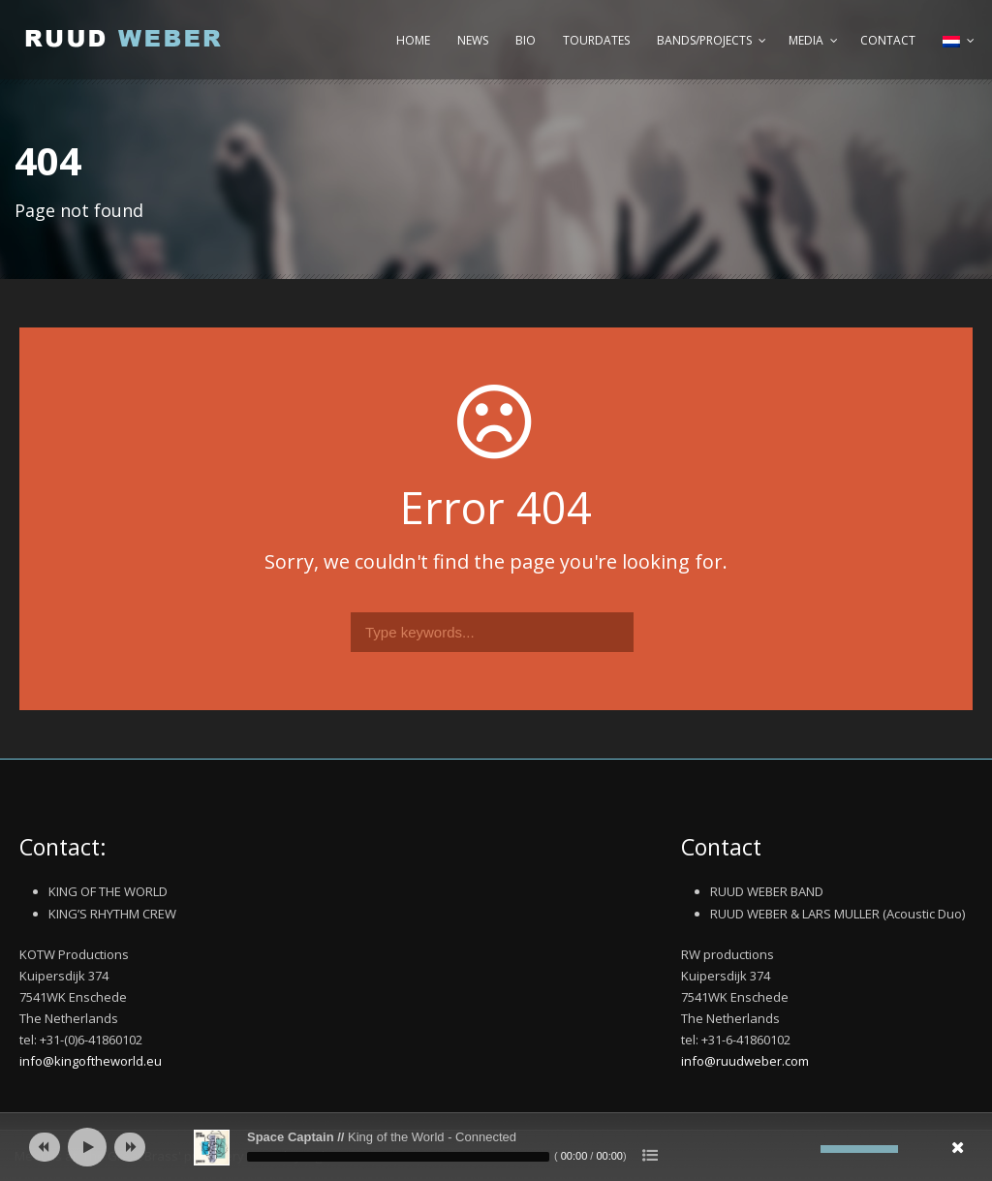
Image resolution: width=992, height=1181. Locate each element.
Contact (887, 40)
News (472, 40)
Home (413, 40)
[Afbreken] (806, 1149)
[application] (496, 1147)
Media (806, 40)
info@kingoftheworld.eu (90, 1061)
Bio (525, 40)
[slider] (398, 1157)
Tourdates (596, 40)
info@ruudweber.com (745, 1061)
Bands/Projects (704, 40)
